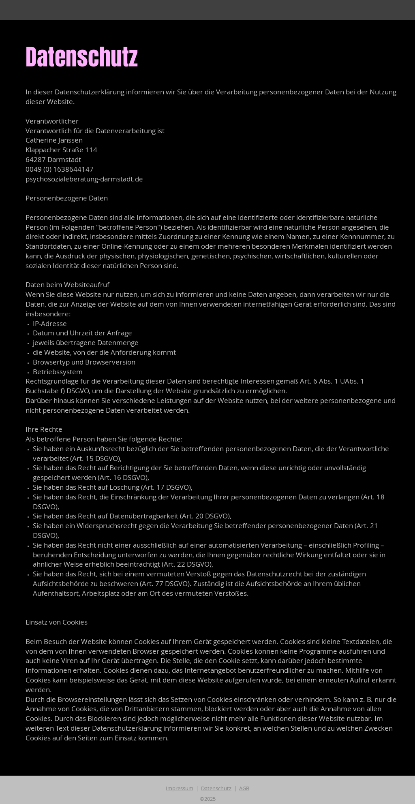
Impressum (179, 788)
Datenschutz (216, 788)
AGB (244, 788)
